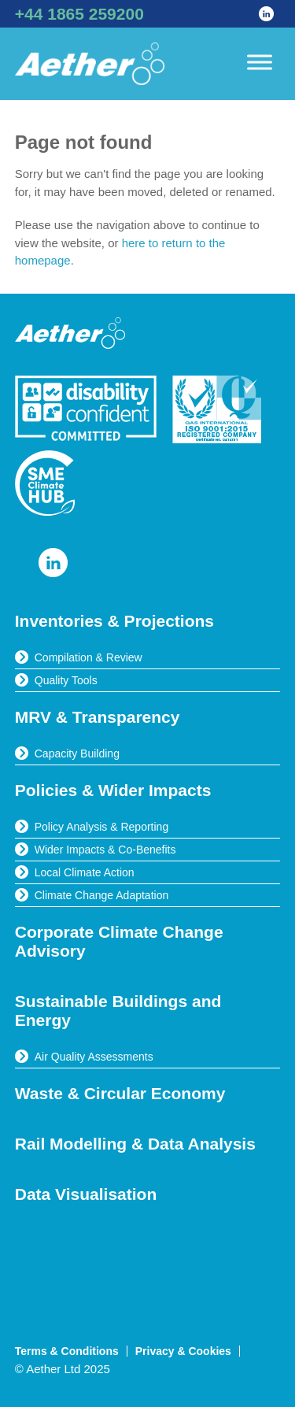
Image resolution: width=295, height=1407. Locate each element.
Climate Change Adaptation (101, 895)
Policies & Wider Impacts (113, 790)
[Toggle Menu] (259, 61)
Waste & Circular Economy (120, 1093)
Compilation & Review (88, 657)
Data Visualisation (86, 1194)
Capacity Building (77, 753)
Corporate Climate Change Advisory (119, 941)
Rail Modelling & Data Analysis (135, 1144)
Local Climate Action (85, 872)
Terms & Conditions (67, 1351)
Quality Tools (66, 680)
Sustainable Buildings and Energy (118, 1010)
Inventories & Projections (114, 621)
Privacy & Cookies (183, 1351)
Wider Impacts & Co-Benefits (105, 849)
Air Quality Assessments (94, 1056)
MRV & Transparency (97, 717)
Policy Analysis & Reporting (101, 826)
